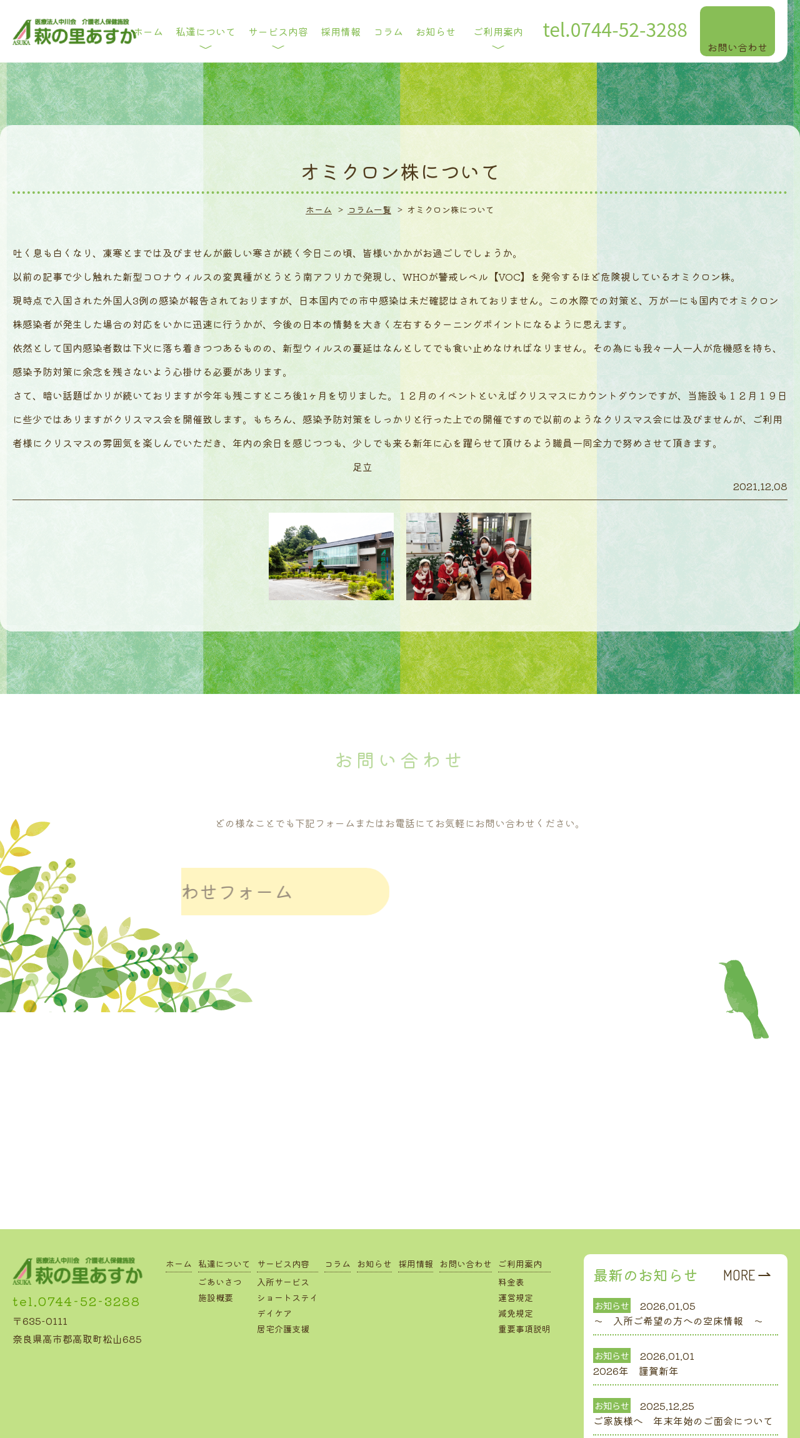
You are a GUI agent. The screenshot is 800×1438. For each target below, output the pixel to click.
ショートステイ (287, 1244)
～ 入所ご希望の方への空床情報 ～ (678, 1267)
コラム (337, 1210)
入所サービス (283, 1228)
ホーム (179, 1210)
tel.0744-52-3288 (76, 1248)
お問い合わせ (465, 1210)
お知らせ (374, 1210)
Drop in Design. (427, 1420)
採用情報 (415, 1210)
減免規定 (515, 1260)
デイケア (274, 1260)
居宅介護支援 (283, 1275)
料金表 (511, 1228)
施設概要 (215, 1244)
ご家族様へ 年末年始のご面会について (683, 1367)
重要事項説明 (524, 1275)
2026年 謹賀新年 (636, 1317)
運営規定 (515, 1244)
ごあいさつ (220, 1228)
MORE (739, 1221)
